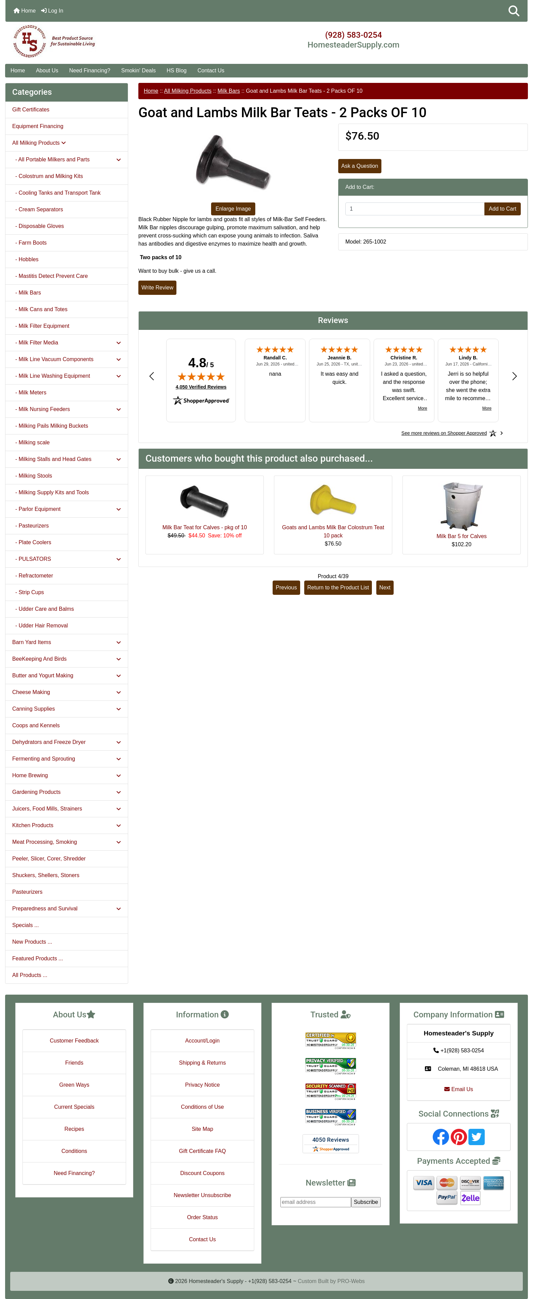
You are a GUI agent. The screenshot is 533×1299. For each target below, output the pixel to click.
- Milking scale (31, 442)
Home (25, 11)
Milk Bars (229, 91)
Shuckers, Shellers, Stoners (45, 875)
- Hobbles (25, 259)
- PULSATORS (66, 559)
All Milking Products (188, 91)
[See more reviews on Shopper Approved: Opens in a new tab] (444, 433)
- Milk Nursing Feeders (66, 409)
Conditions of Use (202, 1107)
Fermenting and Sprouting (66, 759)
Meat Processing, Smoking (66, 842)
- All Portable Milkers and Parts (66, 159)
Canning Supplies (66, 709)
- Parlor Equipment (66, 509)
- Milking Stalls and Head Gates (66, 459)
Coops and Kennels (36, 725)
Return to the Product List (338, 587)
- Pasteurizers (30, 526)
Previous (286, 587)
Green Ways (74, 1085)
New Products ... (32, 942)
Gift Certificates (30, 109)
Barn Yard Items (66, 642)
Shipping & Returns (202, 1063)
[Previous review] (151, 376)
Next (385, 587)
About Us (47, 70)
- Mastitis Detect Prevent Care (50, 276)
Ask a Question (359, 166)
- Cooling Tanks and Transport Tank (56, 193)
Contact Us (210, 70)
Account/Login (202, 1041)
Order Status (202, 1217)
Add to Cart (502, 209)
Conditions (74, 1151)
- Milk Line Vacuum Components (66, 359)
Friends (74, 1063)
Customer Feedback (74, 1041)
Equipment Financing (37, 126)
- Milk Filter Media (66, 342)
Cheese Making (66, 692)
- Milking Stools (32, 476)
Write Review (157, 287)
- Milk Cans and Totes (39, 309)
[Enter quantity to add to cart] (415, 208)
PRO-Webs (351, 1281)
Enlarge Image (233, 209)
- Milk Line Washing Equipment (66, 376)
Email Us (458, 1089)
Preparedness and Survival (66, 908)
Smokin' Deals (138, 70)
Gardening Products (66, 792)
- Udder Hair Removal (40, 625)
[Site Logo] (92, 41)
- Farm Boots (29, 243)
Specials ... (25, 925)
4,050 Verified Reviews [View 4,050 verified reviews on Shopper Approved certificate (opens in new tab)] (201, 387)
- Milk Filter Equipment (40, 326)
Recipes (74, 1129)
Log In (52, 11)
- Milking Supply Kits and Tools (50, 492)
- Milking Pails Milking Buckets (50, 426)
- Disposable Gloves (38, 226)
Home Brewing (66, 775)
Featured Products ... (37, 958)
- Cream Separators (37, 209)
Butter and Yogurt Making (66, 675)
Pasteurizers (27, 892)
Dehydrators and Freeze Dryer (66, 742)
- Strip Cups (28, 592)
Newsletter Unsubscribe (202, 1195)
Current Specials (74, 1107)
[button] (514, 11)
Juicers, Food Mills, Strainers (66, 809)
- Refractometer (32, 576)
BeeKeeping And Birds (66, 659)
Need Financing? (89, 70)
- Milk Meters (29, 392)
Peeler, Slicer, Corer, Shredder (49, 858)
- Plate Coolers (31, 542)
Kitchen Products (66, 825)
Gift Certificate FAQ (202, 1151)
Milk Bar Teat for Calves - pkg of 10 (204, 527)
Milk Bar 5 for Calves (461, 536)
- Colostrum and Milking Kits (47, 176)
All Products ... (29, 975)
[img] (201, 376)
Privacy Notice (202, 1085)
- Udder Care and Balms (43, 609)
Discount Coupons (202, 1173)
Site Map (202, 1129)
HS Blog (177, 70)
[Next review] (514, 376)
